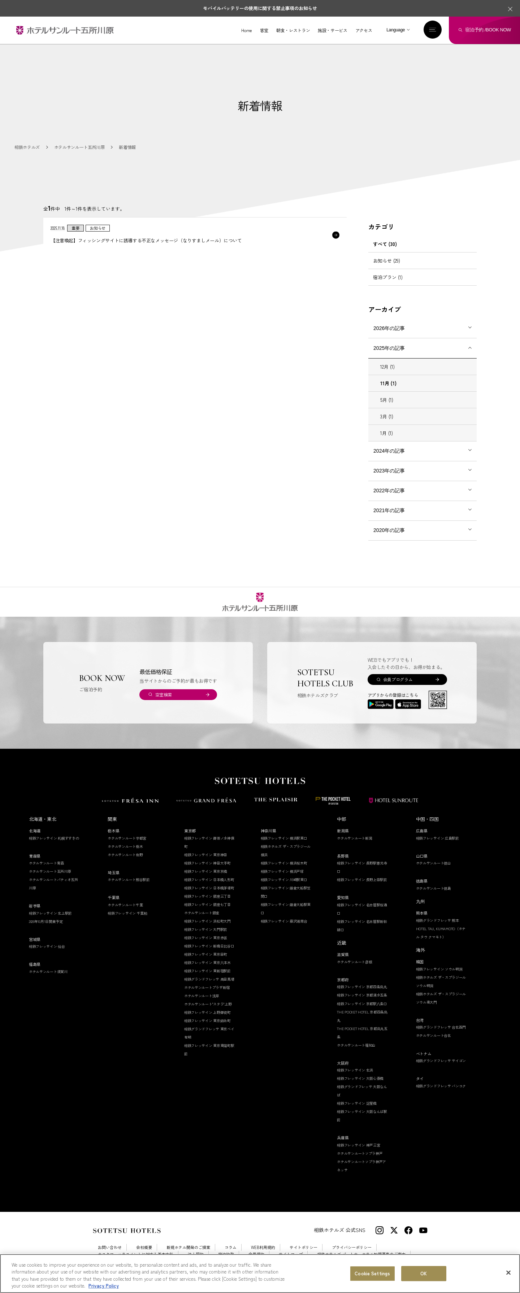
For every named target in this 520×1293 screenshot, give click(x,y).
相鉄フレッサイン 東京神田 (205, 854)
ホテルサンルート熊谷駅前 (129, 879)
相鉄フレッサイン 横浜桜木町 (284, 863)
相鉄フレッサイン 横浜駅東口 (284, 838)
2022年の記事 (389, 490)
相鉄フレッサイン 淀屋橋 (356, 1103)
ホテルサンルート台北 (433, 1035)
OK (423, 1273)
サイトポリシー (303, 1247)
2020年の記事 (389, 530)
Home (246, 30)
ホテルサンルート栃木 (125, 846)
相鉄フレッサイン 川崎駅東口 (284, 879)
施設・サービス (332, 30)
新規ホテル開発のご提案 (188, 1247)
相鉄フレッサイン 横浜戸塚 (282, 871)
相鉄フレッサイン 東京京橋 (205, 871)
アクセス (363, 30)
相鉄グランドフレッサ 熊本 (437, 920)
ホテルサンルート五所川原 (50, 871)
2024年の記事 (389, 451)
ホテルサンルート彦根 (354, 961)
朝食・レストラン (293, 30)
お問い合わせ (110, 1247)
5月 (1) (386, 399)
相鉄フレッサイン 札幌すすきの (54, 838)
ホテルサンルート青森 (46, 863)
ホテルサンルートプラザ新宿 (207, 987)
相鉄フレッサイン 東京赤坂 (205, 937)
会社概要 (144, 1247)
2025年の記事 (389, 348)
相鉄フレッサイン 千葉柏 (127, 913)
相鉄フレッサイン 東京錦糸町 (207, 1020)
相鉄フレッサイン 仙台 (47, 946)
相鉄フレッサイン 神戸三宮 (358, 1145)
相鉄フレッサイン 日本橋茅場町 (209, 887)
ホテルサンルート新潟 (354, 838)
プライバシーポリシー (352, 1247)
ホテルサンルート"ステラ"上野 (208, 1004)
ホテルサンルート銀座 (201, 912)
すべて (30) (385, 244)
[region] (260, 1273)
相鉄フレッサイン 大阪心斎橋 (360, 1078)
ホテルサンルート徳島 (433, 888)
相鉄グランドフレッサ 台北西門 (441, 1027)
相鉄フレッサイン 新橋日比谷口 (209, 946)
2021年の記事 (389, 510)
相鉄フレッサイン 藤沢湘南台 (284, 921)
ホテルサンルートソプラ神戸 (359, 1153)
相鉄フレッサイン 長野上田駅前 (362, 879)
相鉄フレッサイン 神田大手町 (207, 863)
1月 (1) (386, 433)
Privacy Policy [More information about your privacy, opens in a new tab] (103, 1285)
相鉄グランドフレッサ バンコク (441, 1086)
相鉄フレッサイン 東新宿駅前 (207, 970)
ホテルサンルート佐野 (125, 854)
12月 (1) (387, 366)
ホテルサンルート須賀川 (48, 971)
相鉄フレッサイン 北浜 (355, 1070)
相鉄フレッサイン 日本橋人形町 (209, 879)
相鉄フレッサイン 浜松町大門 (207, 921)
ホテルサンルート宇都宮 (127, 838)
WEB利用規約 (263, 1247)
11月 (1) (388, 383)
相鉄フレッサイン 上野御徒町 (207, 1012)
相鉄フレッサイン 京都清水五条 (362, 995)
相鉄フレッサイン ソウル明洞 (439, 969)
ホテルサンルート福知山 (356, 1045)
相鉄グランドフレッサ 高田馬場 (209, 979)
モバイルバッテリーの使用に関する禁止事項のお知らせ (260, 8)
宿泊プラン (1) (388, 277)
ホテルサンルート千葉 (125, 904)
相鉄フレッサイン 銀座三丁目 (207, 896)
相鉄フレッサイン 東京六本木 (207, 962)
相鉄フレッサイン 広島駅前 (437, 838)
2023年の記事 (389, 471)
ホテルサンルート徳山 (433, 863)
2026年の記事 (389, 328)
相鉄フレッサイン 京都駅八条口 (362, 1003)
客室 (264, 30)
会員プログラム (397, 679)
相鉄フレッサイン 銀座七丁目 (207, 904)
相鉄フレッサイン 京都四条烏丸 (362, 986)
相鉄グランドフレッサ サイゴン (441, 1060)
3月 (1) (386, 416)
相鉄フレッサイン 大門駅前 (205, 929)
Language (395, 29)
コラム (231, 1247)
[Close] (508, 1272)
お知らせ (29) (386, 260)
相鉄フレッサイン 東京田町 (205, 954)
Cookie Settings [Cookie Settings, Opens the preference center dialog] (372, 1273)
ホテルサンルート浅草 (201, 995)
